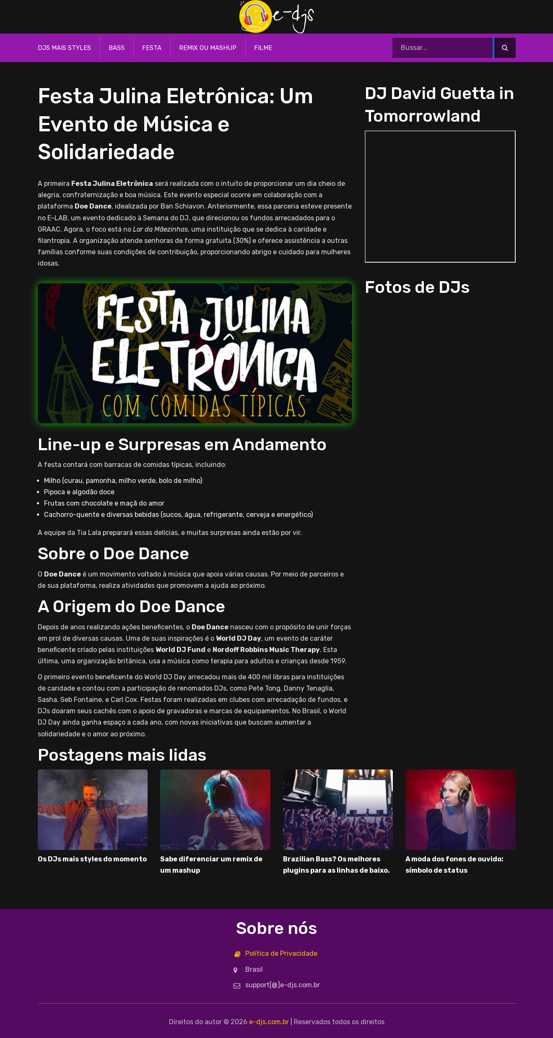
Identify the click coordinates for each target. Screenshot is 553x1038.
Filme (263, 48)
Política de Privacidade (281, 953)
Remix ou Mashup (207, 48)
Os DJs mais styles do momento (92, 859)
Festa (151, 48)
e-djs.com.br (269, 1022)
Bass (117, 48)
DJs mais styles (64, 48)
